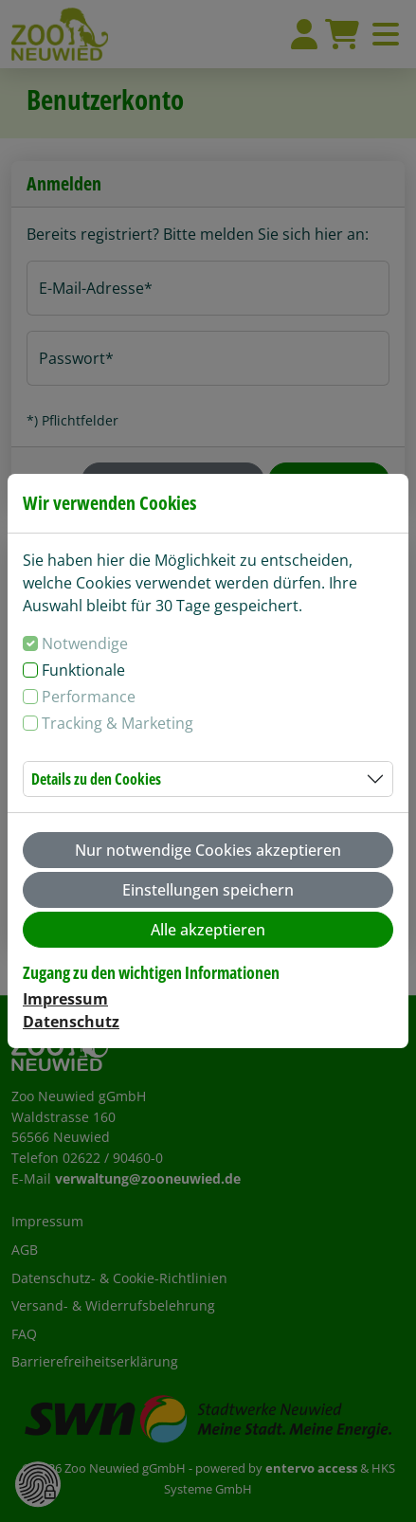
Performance (89, 696)
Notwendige (85, 643)
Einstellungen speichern (208, 889)
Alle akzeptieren (208, 929)
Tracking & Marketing (117, 723)
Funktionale (83, 670)
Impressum (65, 998)
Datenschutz (71, 1021)
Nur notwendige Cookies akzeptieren (208, 850)
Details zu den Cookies (96, 779)
